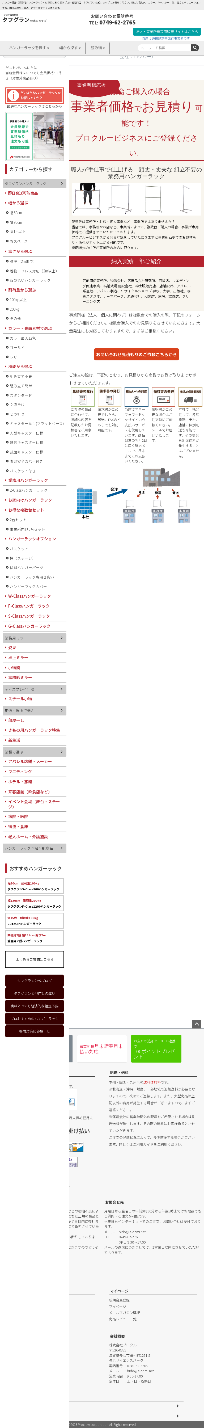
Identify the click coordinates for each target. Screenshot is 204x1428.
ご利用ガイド (143, 1144)
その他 (15, 318)
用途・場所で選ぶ (20, 710)
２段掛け (17, 404)
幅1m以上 (18, 231)
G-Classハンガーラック (29, 626)
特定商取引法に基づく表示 (43, 1406)
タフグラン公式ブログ (34, 980)
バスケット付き (23, 470)
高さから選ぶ (20, 251)
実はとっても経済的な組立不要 (34, 1005)
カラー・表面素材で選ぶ (30, 328)
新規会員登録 (119, 1300)
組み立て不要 (21, 376)
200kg (14, 309)
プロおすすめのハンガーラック (34, 1018)
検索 (195, 47)
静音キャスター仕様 (26, 442)
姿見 (12, 647)
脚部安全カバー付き (26, 461)
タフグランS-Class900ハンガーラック (33, 886)
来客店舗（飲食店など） (30, 791)
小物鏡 (14, 667)
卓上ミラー (18, 657)
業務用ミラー (16, 638)
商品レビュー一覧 (123, 1318)
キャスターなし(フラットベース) (37, 423)
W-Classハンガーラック (29, 596)
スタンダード (21, 395)
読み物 (96, 47)
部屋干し (16, 720)
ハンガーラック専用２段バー (34, 577)
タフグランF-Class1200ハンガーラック (34, 903)
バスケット (19, 548)
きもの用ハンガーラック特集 (34, 730)
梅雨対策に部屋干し (34, 1031)
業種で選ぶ (14, 752)
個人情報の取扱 (35, 1415)
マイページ (119, 1291)
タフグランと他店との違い (34, 993)
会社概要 (117, 1336)
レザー (15, 357)
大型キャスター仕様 (26, 433)
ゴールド (17, 347)
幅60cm (16, 212)
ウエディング (20, 771)
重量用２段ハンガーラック (26, 938)
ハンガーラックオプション (32, 538)
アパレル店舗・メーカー (30, 761)
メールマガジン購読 (124, 1312)
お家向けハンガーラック (30, 500)
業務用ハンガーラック (28, 480)
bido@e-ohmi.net (132, 1231)
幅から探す (68, 47)
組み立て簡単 (21, 385)
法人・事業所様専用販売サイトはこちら (167, 31)
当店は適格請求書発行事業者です (166, 38)
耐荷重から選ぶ (22, 290)
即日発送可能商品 (23, 193)
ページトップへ (196, 1024)
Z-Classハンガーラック (29, 490)
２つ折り (17, 414)
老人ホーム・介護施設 (28, 836)
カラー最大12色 (23, 338)
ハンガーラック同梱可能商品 (29, 848)
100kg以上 (18, 299)
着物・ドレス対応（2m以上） (34, 270)
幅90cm (16, 222)
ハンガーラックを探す (27, 47)
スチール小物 (20, 698)
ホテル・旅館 (20, 781)
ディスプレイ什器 (19, 689)
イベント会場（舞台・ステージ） (34, 804)
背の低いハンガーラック (30, 280)
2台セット (18, 519)
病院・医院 (18, 816)
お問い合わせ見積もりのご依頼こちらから (136, 354)
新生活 (14, 740)
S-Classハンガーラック (29, 616)
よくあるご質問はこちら (35, 959)
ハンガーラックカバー (28, 586)
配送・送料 (119, 1072)
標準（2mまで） (23, 261)
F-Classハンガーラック (29, 606)
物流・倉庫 (18, 826)
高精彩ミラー (20, 677)
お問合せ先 (114, 1202)
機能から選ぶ (20, 366)
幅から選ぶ (18, 202)
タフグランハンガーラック (25, 183)
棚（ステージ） (23, 558)
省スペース (19, 241)
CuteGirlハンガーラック (24, 921)
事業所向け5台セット (27, 529)
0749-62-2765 (117, 22)
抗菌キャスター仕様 (26, 451)
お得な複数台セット (26, 510)
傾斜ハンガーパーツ (26, 567)
